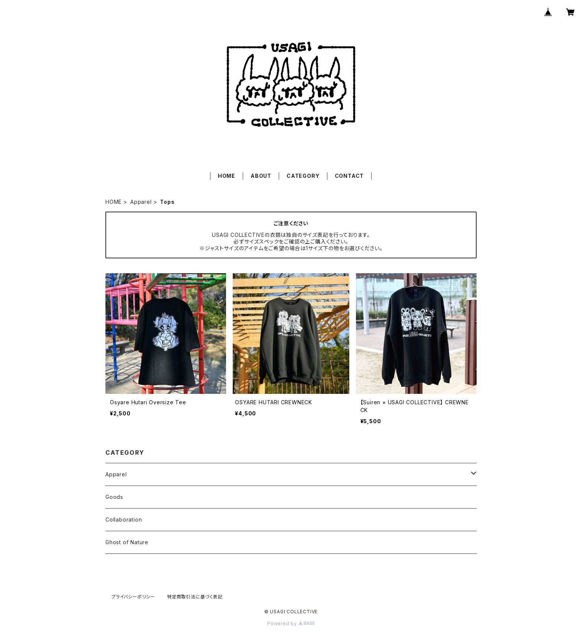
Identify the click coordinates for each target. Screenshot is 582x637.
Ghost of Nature (126, 542)
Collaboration (123, 519)
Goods (114, 497)
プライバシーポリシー (133, 597)
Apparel (141, 202)
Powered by (291, 623)
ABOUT (261, 176)
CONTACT (349, 176)
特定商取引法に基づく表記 (195, 597)
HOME (226, 176)
